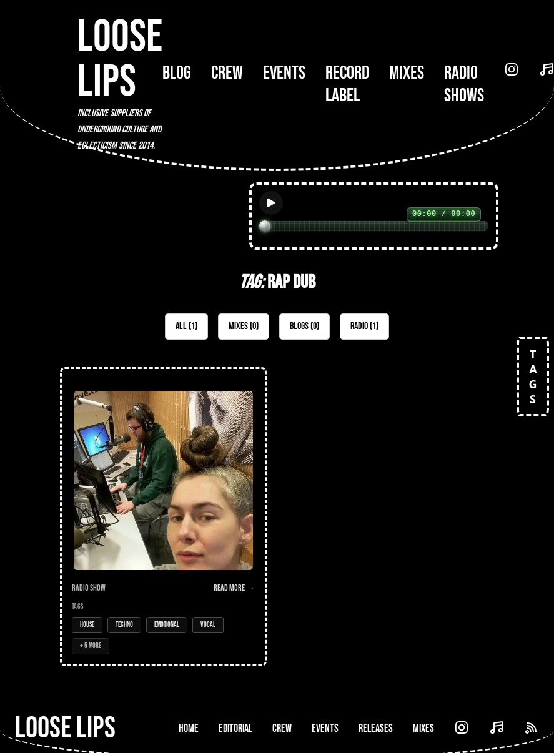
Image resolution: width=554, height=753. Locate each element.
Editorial (235, 728)
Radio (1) (364, 326)
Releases (376, 728)
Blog (176, 73)
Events (284, 73)
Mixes (406, 73)
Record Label (347, 84)
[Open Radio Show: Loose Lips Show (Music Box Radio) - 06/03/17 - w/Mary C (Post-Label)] (163, 516)
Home (189, 728)
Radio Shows (464, 84)
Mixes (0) (244, 326)
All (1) (186, 326)
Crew (227, 73)
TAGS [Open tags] (532, 376)
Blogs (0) (304, 326)
